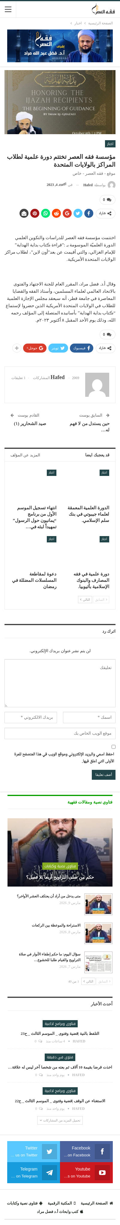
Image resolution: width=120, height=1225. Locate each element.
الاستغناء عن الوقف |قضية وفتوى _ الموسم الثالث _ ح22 (60, 1101)
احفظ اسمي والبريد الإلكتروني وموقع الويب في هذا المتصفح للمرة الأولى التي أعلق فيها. (64, 758)
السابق (101, 599)
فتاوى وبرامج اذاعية (60, 1023)
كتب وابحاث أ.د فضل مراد (60, 1211)
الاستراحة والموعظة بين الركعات (56, 925)
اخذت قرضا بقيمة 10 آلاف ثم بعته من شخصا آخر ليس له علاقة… (60, 1067)
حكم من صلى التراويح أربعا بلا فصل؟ (60, 877)
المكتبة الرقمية (62, 1203)
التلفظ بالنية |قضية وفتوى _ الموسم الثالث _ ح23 (60, 1033)
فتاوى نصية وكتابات (60, 866)
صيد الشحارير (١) (28, 423)
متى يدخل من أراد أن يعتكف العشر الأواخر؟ (48, 896)
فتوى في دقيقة (60, 1057)
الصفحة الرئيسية (97, 1203)
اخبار (110, 143)
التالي (85, 599)
